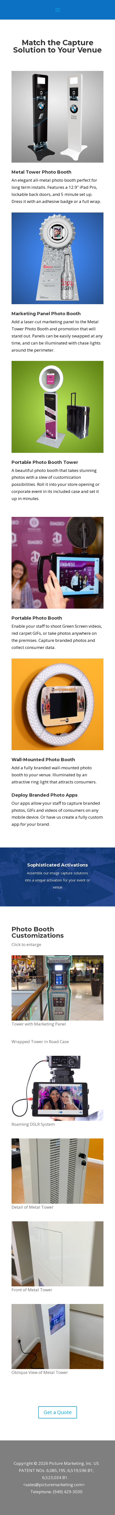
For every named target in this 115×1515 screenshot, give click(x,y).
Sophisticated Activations (57, 865)
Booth (73, 313)
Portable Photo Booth (37, 462)
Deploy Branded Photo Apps (44, 795)
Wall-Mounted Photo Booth (43, 759)
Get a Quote (58, 1412)
